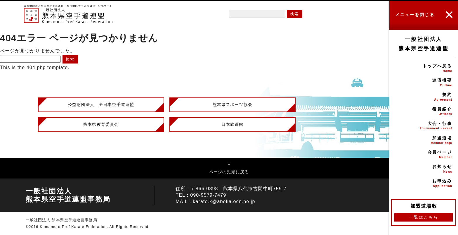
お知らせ (423, 169)
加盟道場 (423, 140)
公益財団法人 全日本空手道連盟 (101, 104)
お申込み (423, 184)
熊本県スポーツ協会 (232, 104)
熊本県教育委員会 (101, 124)
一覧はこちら (423, 217)
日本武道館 (232, 124)
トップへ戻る (423, 69)
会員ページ (423, 155)
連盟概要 (423, 83)
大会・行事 (423, 126)
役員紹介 (423, 112)
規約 (423, 97)
